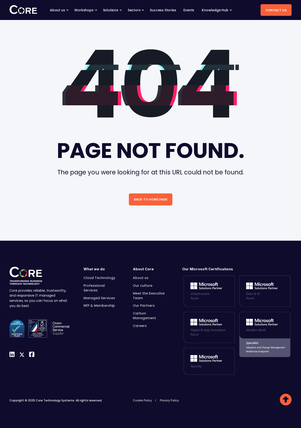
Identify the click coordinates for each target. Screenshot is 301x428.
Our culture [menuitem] (142, 285)
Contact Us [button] (276, 10)
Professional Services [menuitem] (94, 288)
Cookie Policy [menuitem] (142, 400)
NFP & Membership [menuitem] (99, 305)
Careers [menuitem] (140, 325)
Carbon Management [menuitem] (144, 315)
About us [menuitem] (140, 277)
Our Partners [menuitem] (144, 305)
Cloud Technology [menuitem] (99, 277)
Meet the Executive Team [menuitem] (149, 295)
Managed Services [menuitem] (99, 298)
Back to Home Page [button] (150, 199)
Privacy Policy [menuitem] (169, 400)
